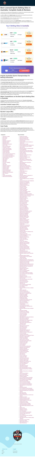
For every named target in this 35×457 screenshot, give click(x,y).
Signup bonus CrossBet (23, 234)
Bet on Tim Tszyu (22, 355)
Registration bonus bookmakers (8, 172)
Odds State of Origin (23, 154)
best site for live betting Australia (25, 192)
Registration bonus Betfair (24, 381)
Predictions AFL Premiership (24, 182)
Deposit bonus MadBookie (24, 208)
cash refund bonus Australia (24, 358)
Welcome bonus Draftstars (24, 319)
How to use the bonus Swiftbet (25, 292)
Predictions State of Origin (24, 360)
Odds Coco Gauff (22, 278)
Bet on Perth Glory (23, 325)
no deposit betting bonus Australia (25, 235)
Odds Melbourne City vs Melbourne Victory (27, 264)
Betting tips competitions (7, 141)
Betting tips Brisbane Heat (24, 139)
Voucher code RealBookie (24, 239)
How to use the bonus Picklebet (25, 382)
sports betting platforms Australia (25, 405)
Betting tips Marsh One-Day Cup (25, 330)
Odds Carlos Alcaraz (23, 245)
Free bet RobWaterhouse (24, 351)
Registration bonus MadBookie (25, 183)
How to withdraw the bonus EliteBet (25, 380)
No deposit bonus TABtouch (24, 312)
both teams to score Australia (24, 420)
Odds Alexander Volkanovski (24, 318)
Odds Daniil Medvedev (23, 178)
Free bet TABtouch (23, 233)
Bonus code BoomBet (23, 328)
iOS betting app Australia (24, 251)
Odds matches (5, 159)
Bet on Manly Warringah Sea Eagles (25, 368)
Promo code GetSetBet (23, 207)
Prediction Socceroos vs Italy (24, 263)
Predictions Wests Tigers (24, 342)
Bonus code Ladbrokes (23, 302)
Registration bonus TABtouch (24, 331)
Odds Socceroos (22, 250)
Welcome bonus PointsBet (24, 144)
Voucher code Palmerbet (24, 339)
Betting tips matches (6, 142)
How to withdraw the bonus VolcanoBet (26, 378)
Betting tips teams (6, 143)
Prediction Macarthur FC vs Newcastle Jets (27, 261)
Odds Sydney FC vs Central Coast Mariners (27, 317)
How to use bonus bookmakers (8, 155)
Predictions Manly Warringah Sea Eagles (26, 152)
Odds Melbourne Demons (24, 366)
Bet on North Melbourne (24, 364)
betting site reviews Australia (24, 220)
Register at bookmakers (6, 171)
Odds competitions (6, 158)
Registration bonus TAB (23, 283)
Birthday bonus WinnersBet (24, 223)
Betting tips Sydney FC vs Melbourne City (26, 232)
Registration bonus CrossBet (24, 237)
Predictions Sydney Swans (24, 205)
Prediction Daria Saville (23, 343)
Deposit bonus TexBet (23, 421)
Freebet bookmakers (6, 152)
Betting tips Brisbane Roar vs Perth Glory (26, 265)
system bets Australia (23, 314)
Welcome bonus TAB (23, 353)
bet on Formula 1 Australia (24, 218)
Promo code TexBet (23, 333)
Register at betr (22, 408)
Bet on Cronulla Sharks (23, 203)
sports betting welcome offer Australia (26, 151)
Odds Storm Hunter (23, 393)
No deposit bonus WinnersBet (24, 185)
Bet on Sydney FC (22, 414)
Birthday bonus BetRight (24, 193)
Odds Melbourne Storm (23, 327)
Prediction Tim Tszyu (23, 357)
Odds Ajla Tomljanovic (23, 156)
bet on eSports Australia (24, 286)
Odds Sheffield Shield (23, 394)
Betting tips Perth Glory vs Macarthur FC (26, 266)
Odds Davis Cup (22, 284)
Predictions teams (6, 169)
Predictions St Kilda (23, 199)
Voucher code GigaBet (23, 356)
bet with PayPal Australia (24, 177)
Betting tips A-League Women (24, 337)
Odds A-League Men (23, 290)
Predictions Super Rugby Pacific (25, 413)
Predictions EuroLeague (23, 190)
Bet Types (4, 140)
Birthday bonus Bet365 (23, 137)
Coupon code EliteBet (23, 191)
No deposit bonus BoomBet (24, 352)
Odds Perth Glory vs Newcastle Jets (25, 167)
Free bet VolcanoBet (23, 189)
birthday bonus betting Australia (25, 157)
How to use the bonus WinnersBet (25, 346)
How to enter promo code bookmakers (9, 154)
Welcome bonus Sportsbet (24, 138)
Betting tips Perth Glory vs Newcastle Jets (26, 260)
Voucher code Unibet (23, 238)
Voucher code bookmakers (7, 176)
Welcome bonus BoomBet (24, 230)
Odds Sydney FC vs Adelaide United (25, 293)
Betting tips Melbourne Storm (24, 244)
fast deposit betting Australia (24, 248)
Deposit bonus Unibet (23, 158)
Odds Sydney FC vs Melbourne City (25, 159)
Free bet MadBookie (23, 150)
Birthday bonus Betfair (23, 397)
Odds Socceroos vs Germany (24, 326)
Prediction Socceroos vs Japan (25, 398)
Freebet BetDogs (22, 304)
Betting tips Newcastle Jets (24, 350)
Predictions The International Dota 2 (25, 155)
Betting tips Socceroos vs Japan (25, 252)
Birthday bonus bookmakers (7, 144)
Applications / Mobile (6, 137)
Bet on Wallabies (22, 345)
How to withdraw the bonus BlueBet (25, 412)
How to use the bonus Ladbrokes (25, 383)
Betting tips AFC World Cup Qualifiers (26, 194)
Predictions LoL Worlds (23, 410)
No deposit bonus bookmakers (8, 157)
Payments (4, 164)
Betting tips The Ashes (23, 276)
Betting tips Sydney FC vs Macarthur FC (26, 176)
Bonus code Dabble (23, 186)
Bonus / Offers (5, 145)
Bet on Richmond (22, 365)
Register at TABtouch (23, 270)
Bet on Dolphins (22, 287)
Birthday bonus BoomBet (24, 198)
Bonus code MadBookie (23, 236)
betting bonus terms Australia (24, 140)
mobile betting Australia (23, 299)
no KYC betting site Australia (24, 305)
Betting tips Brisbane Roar (24, 216)
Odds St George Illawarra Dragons (25, 196)
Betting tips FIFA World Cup (24, 209)
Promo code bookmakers (7, 170)
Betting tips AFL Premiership (24, 168)
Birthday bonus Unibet (23, 298)
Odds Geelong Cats (23, 316)
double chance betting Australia (25, 166)
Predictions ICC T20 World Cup (25, 225)
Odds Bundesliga (22, 164)
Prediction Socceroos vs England (25, 404)
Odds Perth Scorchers (23, 206)
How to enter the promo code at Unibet (26, 279)
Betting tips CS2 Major (23, 311)
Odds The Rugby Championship (25, 249)
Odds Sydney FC (22, 354)
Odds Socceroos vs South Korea (25, 212)
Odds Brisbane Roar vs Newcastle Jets (26, 306)
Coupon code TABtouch (23, 171)
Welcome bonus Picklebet (24, 221)
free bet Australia (22, 141)
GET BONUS (28, 44)
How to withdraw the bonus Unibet (25, 285)
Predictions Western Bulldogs (24, 247)
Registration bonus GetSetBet (24, 262)
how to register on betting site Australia (26, 273)
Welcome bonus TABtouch (24, 373)
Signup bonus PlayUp (23, 165)
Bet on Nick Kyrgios (23, 411)
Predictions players (6, 168)
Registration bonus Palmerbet (24, 243)
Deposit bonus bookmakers (7, 150)
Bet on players (5, 138)
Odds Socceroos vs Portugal (24, 340)
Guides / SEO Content (6, 153)
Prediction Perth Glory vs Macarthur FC (26, 332)
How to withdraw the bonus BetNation (26, 384)
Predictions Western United (24, 359)
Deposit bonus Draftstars (24, 338)
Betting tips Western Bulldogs (24, 256)
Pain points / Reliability (6, 163)
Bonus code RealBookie (23, 272)
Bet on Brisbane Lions (23, 204)
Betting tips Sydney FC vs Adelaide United (26, 149)
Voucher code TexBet (23, 259)
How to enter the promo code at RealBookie (27, 181)
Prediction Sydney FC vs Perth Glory (25, 400)
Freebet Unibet (22, 224)
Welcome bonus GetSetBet (24, 303)
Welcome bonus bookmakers (7, 177)
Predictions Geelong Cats (24, 291)
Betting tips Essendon (23, 387)
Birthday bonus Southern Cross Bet (25, 277)
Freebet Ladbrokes (23, 153)
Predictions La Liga (23, 417)
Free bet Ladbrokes (23, 344)
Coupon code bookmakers (7, 149)
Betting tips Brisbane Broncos (24, 399)
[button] (21, 3)
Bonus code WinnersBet (24, 246)
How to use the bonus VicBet (24, 313)
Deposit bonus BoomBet (24, 367)
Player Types (5, 165)
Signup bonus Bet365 (23, 409)
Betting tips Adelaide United (24, 217)
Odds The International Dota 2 (24, 301)
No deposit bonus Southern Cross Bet (26, 300)
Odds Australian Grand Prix (24, 422)
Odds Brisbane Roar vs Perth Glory (25, 163)
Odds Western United (23, 197)
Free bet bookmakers (6, 151)
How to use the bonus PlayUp (24, 271)
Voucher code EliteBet (23, 315)
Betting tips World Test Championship (26, 379)
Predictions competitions (7, 166)
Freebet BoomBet (22, 231)
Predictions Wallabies (23, 377)
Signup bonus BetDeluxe (24, 184)
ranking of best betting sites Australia (26, 211)
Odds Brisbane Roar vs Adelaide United (26, 320)
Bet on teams (5, 139)
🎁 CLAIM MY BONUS (24, 71)
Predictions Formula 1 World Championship (27, 195)
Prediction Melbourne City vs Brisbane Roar (27, 145)
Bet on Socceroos (22, 275)
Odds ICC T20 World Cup (24, 210)
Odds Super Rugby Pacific (24, 297)
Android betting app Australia (24, 226)
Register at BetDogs (23, 219)
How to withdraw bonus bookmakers (9, 156)
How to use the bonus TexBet (24, 222)
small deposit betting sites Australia (25, 341)
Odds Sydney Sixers (23, 329)
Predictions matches (6, 167)
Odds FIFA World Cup (23, 423)
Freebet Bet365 (22, 172)
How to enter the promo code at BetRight (26, 274)
